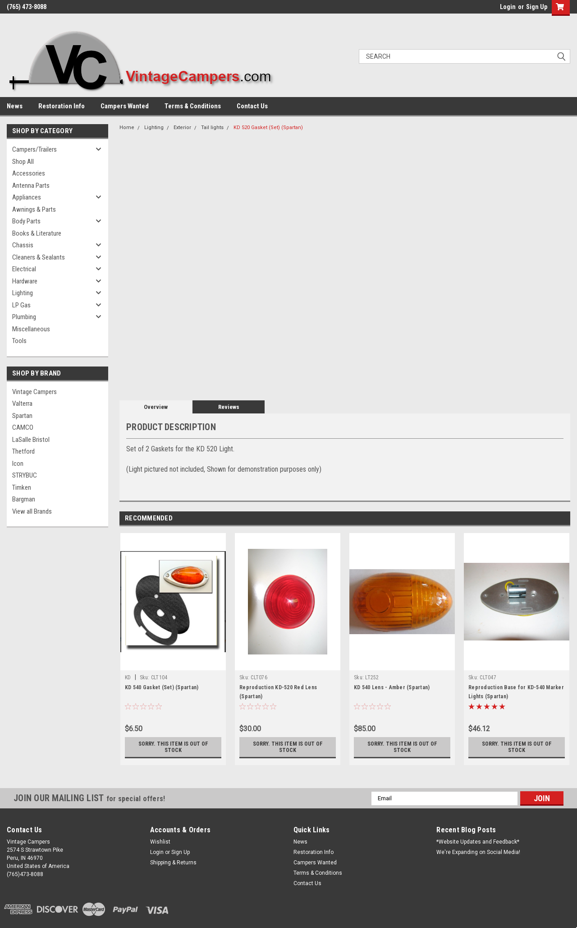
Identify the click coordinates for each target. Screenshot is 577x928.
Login (508, 6)
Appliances (26, 197)
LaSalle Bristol (31, 440)
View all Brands (32, 511)
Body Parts (26, 221)
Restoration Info (61, 106)
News (15, 106)
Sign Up (536, 6)
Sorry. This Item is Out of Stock (173, 747)
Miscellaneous (31, 329)
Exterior (182, 127)
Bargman (23, 499)
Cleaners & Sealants (38, 257)
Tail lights (212, 127)
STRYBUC (24, 475)
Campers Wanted (125, 106)
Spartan (22, 416)
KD (128, 677)
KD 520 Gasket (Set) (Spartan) (268, 127)
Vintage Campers (34, 392)
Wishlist (160, 842)
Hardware (24, 281)
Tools (19, 341)
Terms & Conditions (193, 106)
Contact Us (252, 106)
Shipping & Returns (173, 862)
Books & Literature (36, 233)
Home (126, 127)
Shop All (23, 162)
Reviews (228, 407)
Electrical (24, 269)
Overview (156, 407)
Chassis (22, 245)
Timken (21, 487)
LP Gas (21, 305)
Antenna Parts (31, 185)
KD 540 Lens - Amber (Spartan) (392, 687)
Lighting (22, 293)
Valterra (22, 403)
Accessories (28, 173)
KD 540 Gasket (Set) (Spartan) (161, 687)
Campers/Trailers (34, 149)
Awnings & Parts (34, 209)
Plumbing (24, 317)
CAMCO (22, 427)
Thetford (23, 451)
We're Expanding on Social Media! (478, 852)
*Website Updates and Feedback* (477, 842)
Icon (17, 463)
